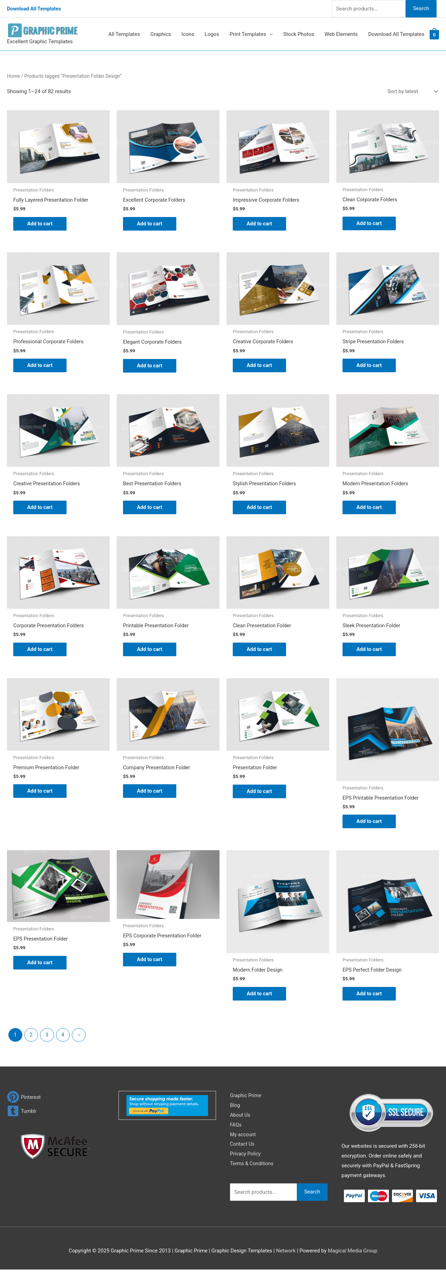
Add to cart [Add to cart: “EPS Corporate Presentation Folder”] (150, 962)
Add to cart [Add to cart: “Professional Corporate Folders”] (40, 366)
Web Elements (340, 34)
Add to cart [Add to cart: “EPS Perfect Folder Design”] (369, 997)
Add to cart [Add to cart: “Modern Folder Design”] (260, 997)
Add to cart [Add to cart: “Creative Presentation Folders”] (40, 509)
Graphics (161, 34)
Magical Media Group (352, 1254)
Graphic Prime (246, 1099)
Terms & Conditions (253, 1167)
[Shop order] (411, 91)
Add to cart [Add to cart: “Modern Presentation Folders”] (369, 509)
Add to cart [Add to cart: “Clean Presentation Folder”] (260, 651)
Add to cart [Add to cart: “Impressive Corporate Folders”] (260, 223)
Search (421, 8)
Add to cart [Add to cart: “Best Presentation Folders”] (150, 509)
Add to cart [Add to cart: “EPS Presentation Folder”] (40, 966)
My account (243, 1138)
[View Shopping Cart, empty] (434, 34)
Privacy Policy (246, 1157)
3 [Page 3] (47, 1038)
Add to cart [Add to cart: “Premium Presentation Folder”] (40, 794)
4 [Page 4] (62, 1038)
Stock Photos (298, 34)
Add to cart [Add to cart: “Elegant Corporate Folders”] (150, 366)
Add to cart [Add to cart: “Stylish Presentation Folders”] (260, 509)
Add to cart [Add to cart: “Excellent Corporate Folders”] (150, 223)
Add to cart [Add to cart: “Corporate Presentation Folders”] (40, 651)
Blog (235, 1109)
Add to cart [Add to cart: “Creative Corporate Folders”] (260, 366)
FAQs (236, 1128)
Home (13, 76)
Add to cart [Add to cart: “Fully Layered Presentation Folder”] (40, 223)
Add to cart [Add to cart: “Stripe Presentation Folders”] (369, 366)
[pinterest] (24, 1100)
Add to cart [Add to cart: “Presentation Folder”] (260, 794)
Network (285, 1254)
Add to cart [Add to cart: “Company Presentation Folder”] (150, 794)
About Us (240, 1118)
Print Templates (248, 34)
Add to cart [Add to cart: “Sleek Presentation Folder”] (369, 651)
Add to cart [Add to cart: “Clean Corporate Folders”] (369, 223)
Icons (188, 34)
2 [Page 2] (31, 1038)
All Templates (124, 34)
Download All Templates (35, 9)
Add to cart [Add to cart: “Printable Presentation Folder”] (150, 651)
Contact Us (243, 1147)
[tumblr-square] (22, 1114)
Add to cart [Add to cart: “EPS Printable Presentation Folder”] (369, 824)
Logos (212, 34)
